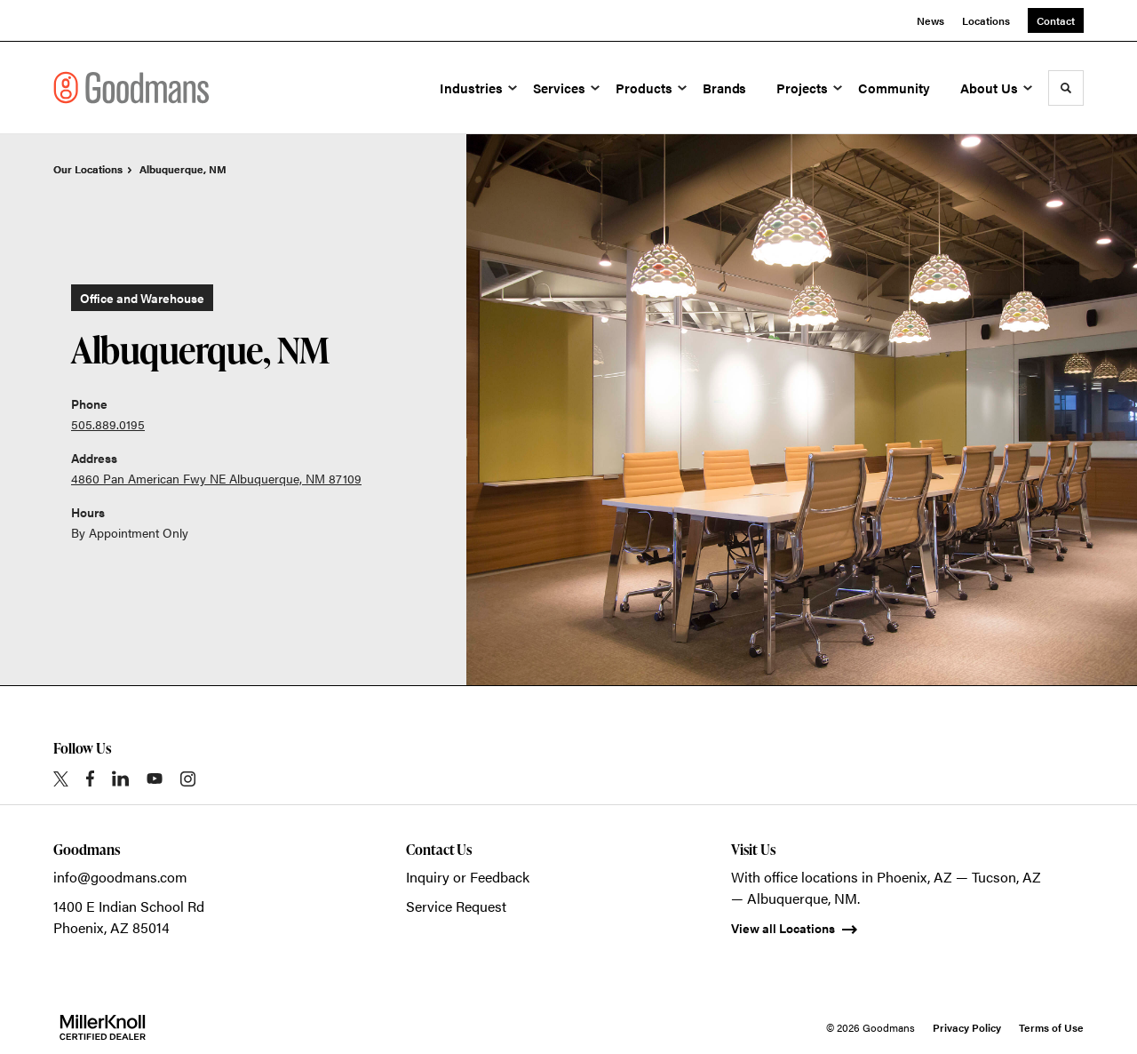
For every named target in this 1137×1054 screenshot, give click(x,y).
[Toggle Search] (1066, 88)
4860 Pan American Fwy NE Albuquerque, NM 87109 (216, 478)
